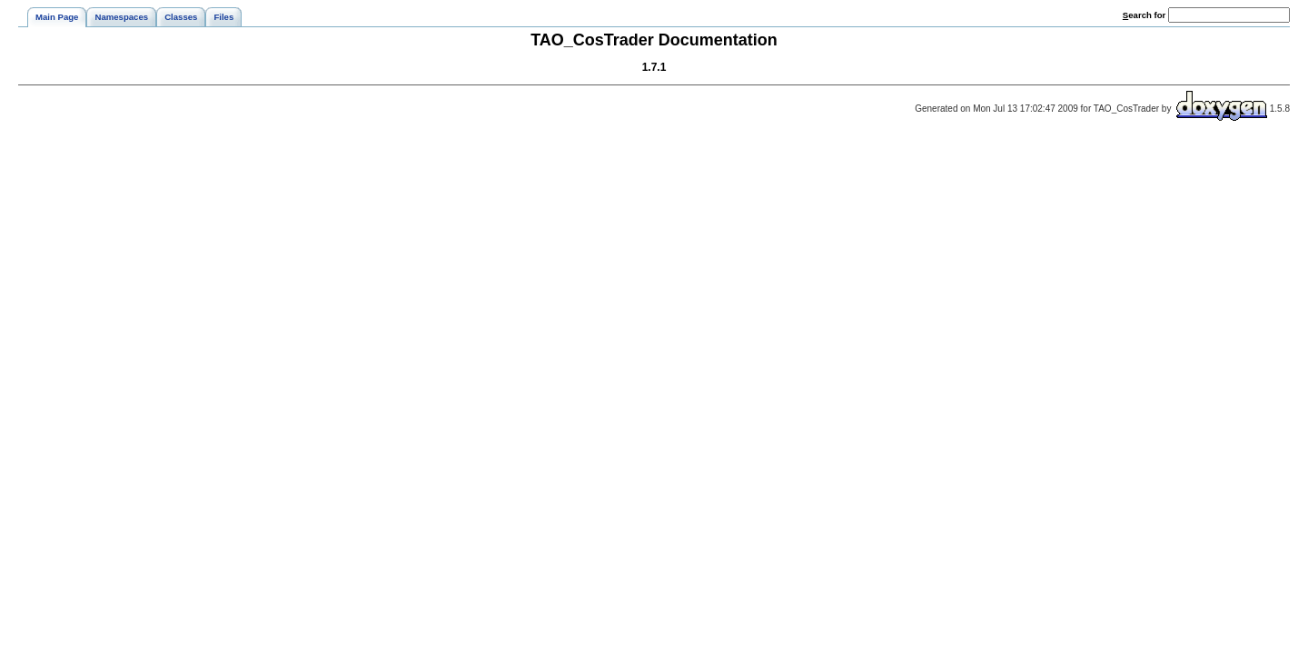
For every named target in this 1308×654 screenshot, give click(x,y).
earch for (1144, 15)
